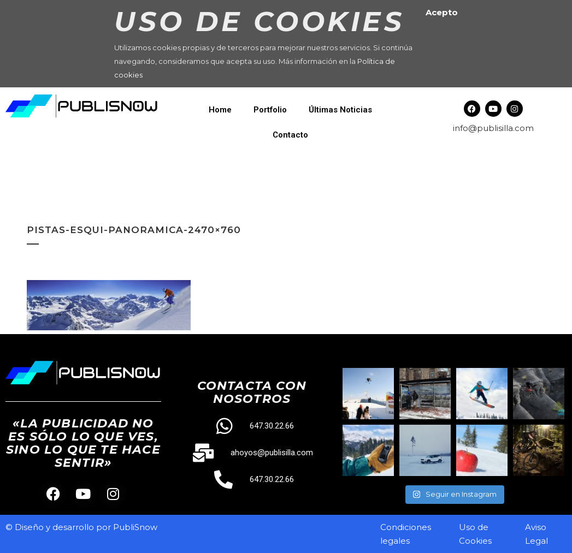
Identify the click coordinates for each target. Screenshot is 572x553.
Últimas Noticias (340, 110)
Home (220, 110)
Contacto (290, 135)
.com (523, 128)
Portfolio (270, 110)
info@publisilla (483, 128)
